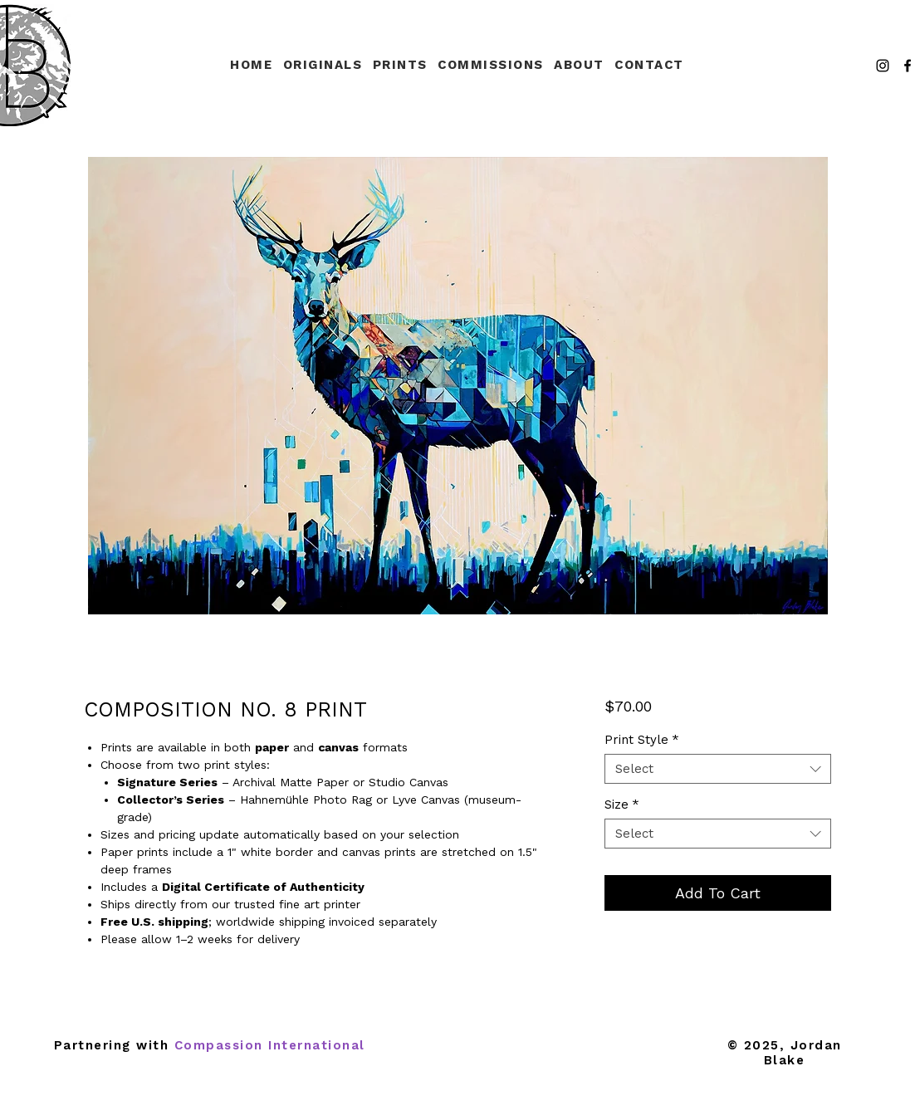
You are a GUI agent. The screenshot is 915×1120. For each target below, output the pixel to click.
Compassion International (269, 1045)
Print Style (641, 739)
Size (621, 804)
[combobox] (717, 769)
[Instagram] (882, 65)
